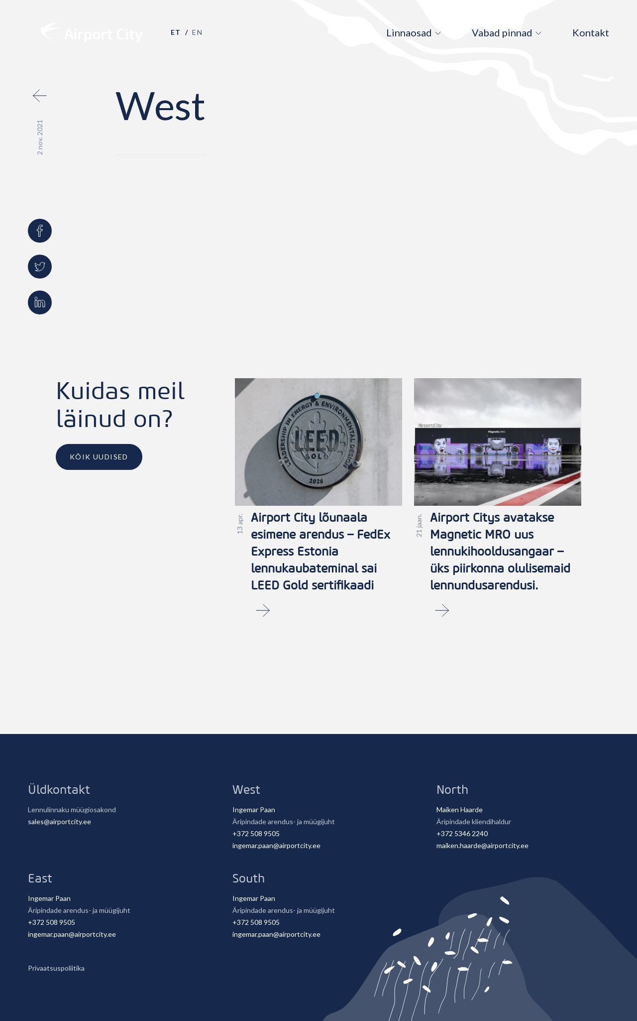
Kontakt (590, 32)
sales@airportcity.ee (59, 821)
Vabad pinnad (502, 32)
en (197, 32)
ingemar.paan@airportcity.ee (276, 845)
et (176, 32)
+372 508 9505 (256, 833)
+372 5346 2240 (462, 833)
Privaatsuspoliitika (56, 968)
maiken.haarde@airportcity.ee (482, 845)
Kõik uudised (99, 456)
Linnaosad (409, 32)
